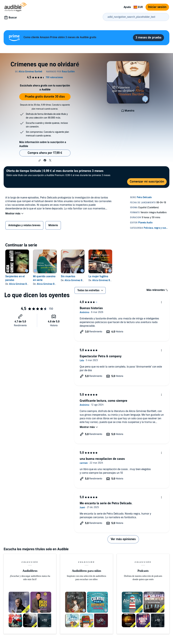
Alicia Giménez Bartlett (21, 284)
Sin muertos (68, 276)
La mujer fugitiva (98, 276)
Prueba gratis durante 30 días (45, 96)
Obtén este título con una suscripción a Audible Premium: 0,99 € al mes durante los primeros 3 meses (58, 173)
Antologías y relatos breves (24, 225)
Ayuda (127, 7)
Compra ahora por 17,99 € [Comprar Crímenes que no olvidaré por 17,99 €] (45, 153)
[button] (39, 160)
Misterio (53, 225)
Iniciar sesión (157, 7)
